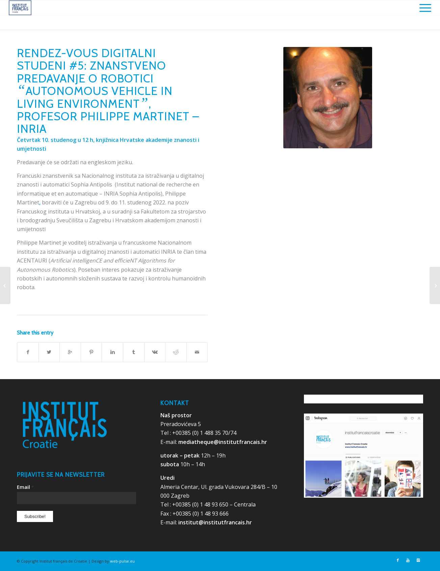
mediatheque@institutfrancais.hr (222, 442)
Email (25, 486)
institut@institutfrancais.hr (215, 522)
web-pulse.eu (122, 561)
